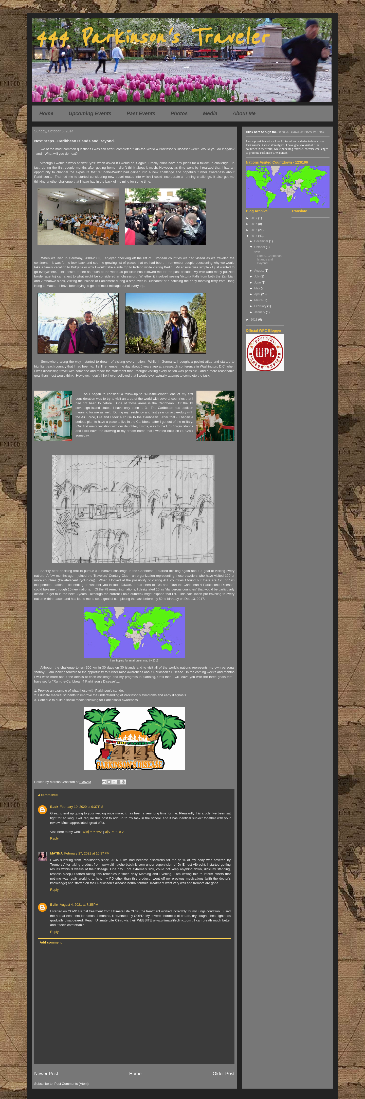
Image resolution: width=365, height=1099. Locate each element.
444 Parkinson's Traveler (151, 37)
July (257, 276)
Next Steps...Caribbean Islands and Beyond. (267, 257)
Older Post (223, 1073)
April (257, 294)
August (259, 270)
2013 (254, 319)
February (260, 306)
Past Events (141, 113)
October (260, 247)
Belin (54, 904)
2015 (254, 230)
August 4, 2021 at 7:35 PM (79, 904)
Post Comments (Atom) (71, 1084)
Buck (54, 807)
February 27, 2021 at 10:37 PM (87, 853)
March (259, 300)
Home (46, 113)
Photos (179, 113)
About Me (244, 113)
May (257, 288)
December (261, 241)
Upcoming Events (90, 113)
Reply (54, 838)
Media (210, 113)
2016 (254, 224)
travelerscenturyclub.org (76, 580)
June (258, 282)
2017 (254, 218)
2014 (254, 236)
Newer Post (46, 1073)
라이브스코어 (92, 832)
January (260, 312)
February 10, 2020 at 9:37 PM (81, 807)
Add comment (51, 942)
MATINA (56, 853)
